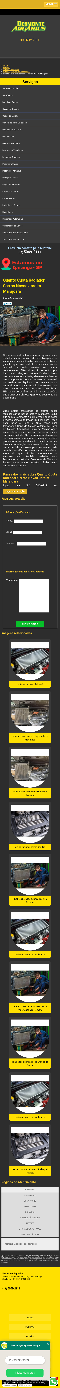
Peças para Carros (10, 191)
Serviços (30, 82)
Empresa (30, 1327)
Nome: (24, 521)
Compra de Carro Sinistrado (14, 123)
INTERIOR (30, 1223)
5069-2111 (32, 39)
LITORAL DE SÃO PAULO (30, 1229)
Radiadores (7, 212)
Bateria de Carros (10, 102)
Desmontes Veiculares (12, 150)
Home (30, 1317)
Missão (30, 1336)
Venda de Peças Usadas (13, 239)
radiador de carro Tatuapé (30, 684)
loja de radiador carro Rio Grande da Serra (30, 1064)
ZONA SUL (30, 1212)
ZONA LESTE (30, 1195)
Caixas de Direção (10, 109)
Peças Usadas (9, 198)
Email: (24, 532)
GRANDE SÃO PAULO (30, 1217)
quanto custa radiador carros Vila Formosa (30, 901)
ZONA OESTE (30, 1206)
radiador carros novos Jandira (30, 954)
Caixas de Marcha (10, 116)
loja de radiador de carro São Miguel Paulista (30, 1171)
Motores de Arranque (12, 171)
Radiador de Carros (11, 205)
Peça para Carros (10, 178)
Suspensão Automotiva (13, 219)
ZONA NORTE (30, 1201)
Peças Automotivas (11, 185)
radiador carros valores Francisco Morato (30, 793)
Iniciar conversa (25, 1372)
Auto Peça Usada (10, 88)
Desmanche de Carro (12, 130)
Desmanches (8, 136)
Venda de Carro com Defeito (15, 233)
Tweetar (7, 303)
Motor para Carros (10, 164)
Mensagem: (27, 596)
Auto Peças (7, 95)
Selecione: (30, 1190)
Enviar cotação (30, 623)
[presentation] (26, 557)
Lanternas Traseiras (11, 157)
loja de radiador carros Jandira (30, 847)
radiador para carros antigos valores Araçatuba (30, 738)
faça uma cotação (15, 491)
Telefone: (26, 544)
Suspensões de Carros (12, 226)
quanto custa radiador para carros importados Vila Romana (30, 1008)
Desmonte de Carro (11, 143)
